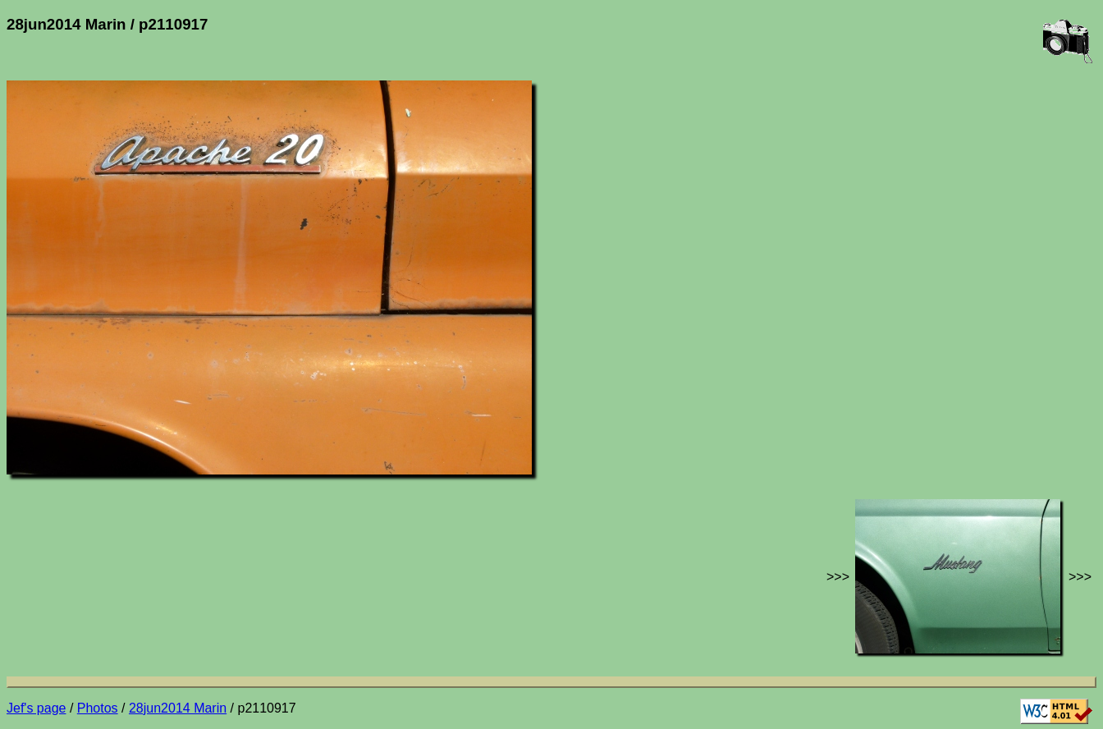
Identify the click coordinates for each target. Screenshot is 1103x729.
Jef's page (36, 708)
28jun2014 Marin (178, 708)
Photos (97, 708)
